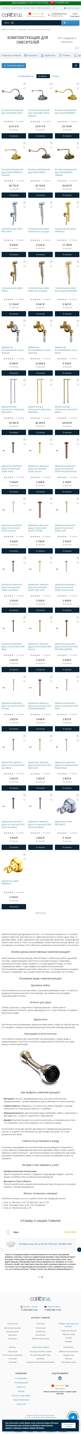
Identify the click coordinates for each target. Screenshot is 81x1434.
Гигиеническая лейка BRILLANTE (12, 230)
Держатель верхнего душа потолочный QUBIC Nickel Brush (65, 587)
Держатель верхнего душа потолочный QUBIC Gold (65, 528)
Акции (33, 8)
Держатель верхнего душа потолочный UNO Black (13, 646)
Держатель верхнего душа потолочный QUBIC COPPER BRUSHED (38, 528)
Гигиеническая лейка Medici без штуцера (38, 289)
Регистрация (75, 8)
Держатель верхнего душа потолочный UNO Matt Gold (39, 765)
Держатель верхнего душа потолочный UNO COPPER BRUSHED (39, 706)
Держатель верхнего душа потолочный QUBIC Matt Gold (38, 587)
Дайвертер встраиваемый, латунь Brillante (13, 350)
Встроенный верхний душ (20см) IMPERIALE (65, 111)
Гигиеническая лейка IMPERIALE (65, 230)
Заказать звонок (29, 1307)
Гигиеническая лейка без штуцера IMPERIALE (66, 289)
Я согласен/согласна (68, 1425)
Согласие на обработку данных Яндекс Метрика (40, 1417)
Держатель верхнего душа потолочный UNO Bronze (39, 646)
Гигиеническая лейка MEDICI (12, 289)
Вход (67, 8)
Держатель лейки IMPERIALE (10, 882)
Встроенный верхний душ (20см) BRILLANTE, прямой (39, 113)
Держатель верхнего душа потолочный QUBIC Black (12, 469)
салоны (23, 1198)
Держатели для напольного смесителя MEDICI (66, 409)
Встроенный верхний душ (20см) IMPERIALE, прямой (12, 172)
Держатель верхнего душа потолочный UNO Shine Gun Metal (13, 824)
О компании (6, 8)
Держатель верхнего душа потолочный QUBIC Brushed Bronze (65, 469)
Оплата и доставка (43, 8)
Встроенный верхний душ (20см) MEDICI (39, 170)
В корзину (14, 136)
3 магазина (74, 16)
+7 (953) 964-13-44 (58, 14)
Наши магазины (16, 8)
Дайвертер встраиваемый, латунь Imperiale (39, 350)
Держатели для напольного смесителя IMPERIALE (39, 409)
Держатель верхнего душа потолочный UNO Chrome (13, 706)
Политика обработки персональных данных (40, 1415)
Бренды (26, 8)
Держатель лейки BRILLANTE (63, 823)
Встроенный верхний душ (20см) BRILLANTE (12, 111)
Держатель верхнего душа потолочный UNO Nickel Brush (66, 765)
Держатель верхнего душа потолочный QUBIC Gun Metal (12, 587)
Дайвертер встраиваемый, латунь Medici (66, 350)
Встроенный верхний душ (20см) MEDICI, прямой (65, 172)
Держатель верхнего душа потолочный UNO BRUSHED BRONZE (66, 646)
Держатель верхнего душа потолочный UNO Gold (66, 706)
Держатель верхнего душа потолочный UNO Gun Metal (13, 765)
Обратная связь (52, 1307)
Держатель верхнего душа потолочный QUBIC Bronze (38, 469)
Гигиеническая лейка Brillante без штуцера (38, 230)
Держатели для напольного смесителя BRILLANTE (13, 409)
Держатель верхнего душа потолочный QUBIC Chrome (12, 528)
